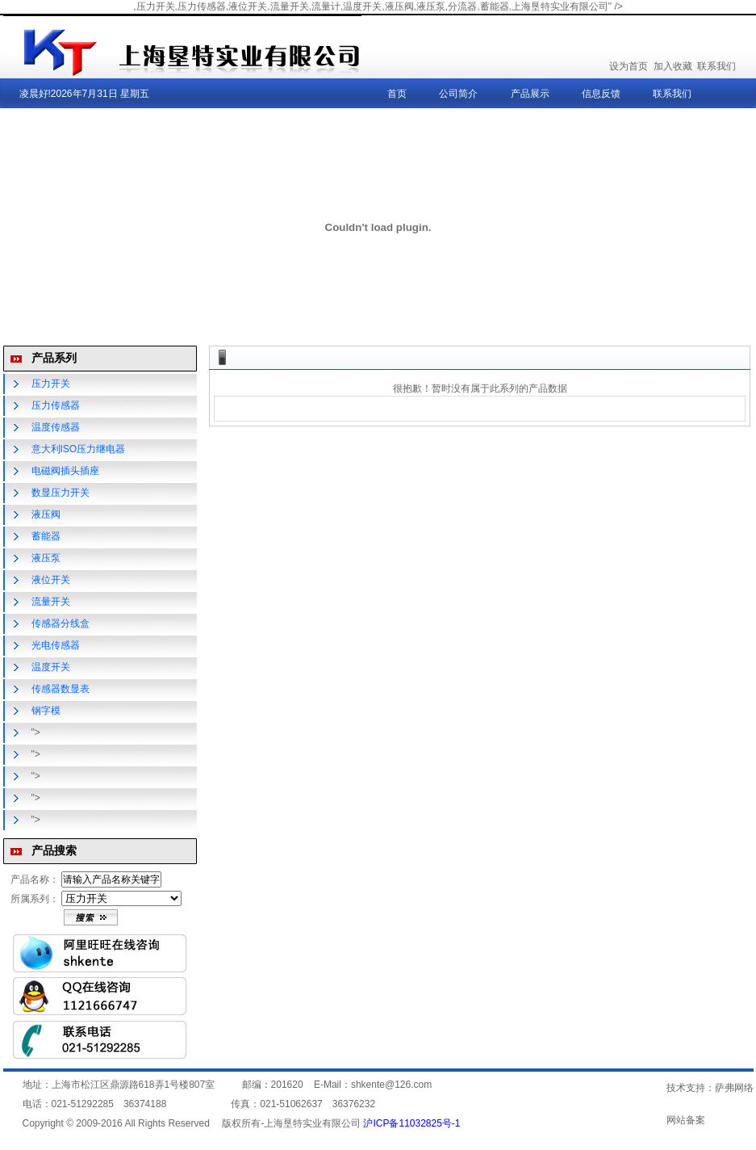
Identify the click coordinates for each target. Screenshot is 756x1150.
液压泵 (46, 558)
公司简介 (458, 93)
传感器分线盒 (60, 623)
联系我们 (716, 66)
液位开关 (50, 579)
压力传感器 (55, 405)
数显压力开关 (60, 492)
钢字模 (46, 710)
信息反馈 (601, 93)
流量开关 (50, 601)
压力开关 (50, 383)
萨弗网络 (734, 1087)
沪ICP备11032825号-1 (411, 1123)
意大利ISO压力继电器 (78, 449)
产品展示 (530, 93)
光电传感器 (55, 645)
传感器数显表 (60, 689)
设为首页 (628, 66)
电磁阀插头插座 (65, 470)
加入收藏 (673, 66)
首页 (397, 93)
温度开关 (50, 667)
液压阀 (46, 514)
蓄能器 (46, 536)
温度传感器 (55, 427)
